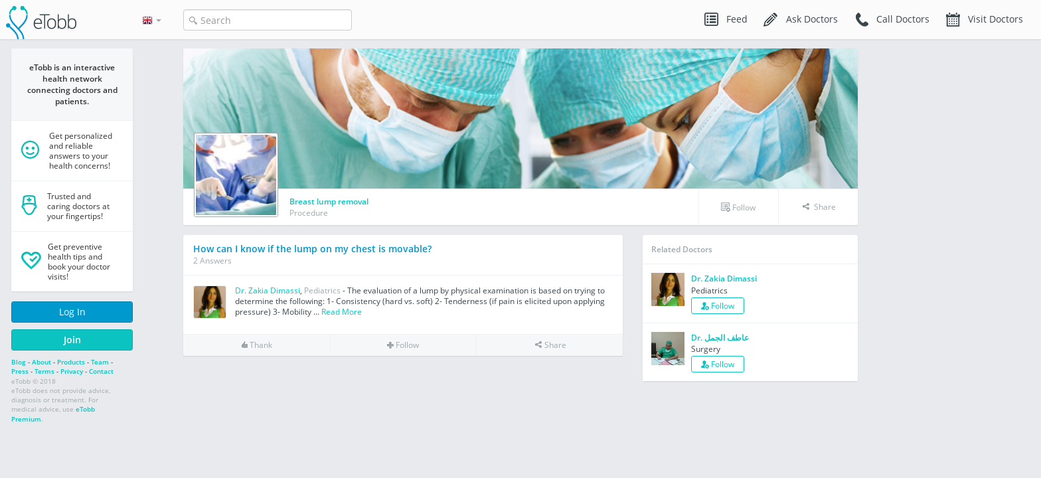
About (41, 361)
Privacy (71, 371)
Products (71, 361)
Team (100, 361)
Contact (101, 371)
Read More (341, 311)
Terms (44, 371)
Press (20, 371)
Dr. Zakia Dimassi (267, 290)
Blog (18, 361)
